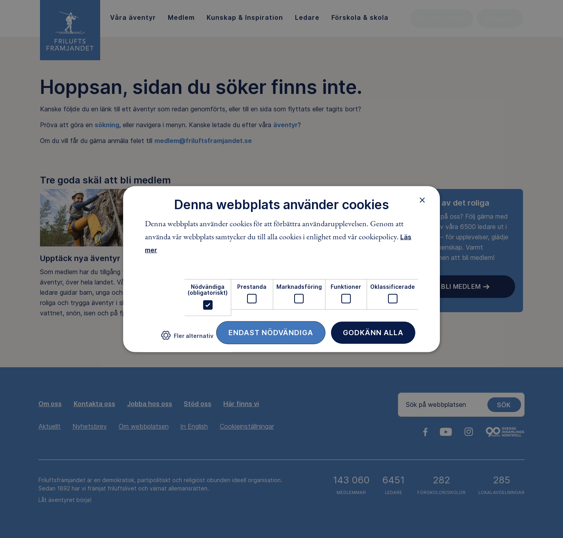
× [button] (422, 200)
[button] (187, 338)
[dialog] (281, 269)
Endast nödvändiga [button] (270, 332)
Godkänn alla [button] (373, 332)
